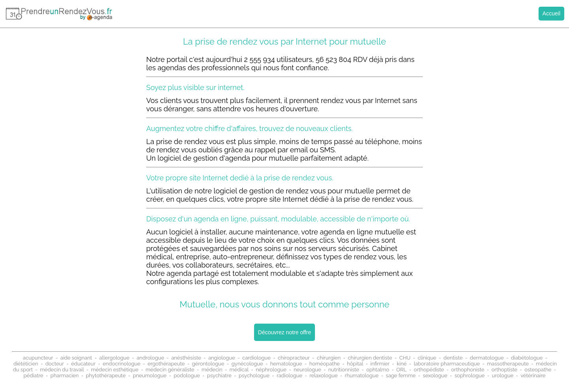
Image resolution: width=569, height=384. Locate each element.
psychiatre (219, 375)
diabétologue (527, 358)
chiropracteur (294, 358)
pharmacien (65, 375)
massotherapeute (508, 364)
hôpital (355, 364)
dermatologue (487, 358)
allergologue (114, 358)
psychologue (254, 375)
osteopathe (537, 370)
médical (239, 370)
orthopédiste (429, 370)
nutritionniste (343, 370)
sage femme (401, 375)
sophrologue (469, 375)
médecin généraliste (170, 370)
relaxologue (323, 375)
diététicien (25, 364)
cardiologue (256, 358)
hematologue (286, 364)
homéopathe (324, 364)
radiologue (289, 375)
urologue (502, 375)
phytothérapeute (106, 375)
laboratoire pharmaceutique (447, 364)
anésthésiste (186, 358)
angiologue (221, 358)
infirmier (379, 364)
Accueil (551, 13)
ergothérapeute (166, 364)
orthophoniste (467, 370)
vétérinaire (532, 375)
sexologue (435, 375)
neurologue (307, 370)
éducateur (83, 364)
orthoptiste (504, 370)
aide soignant (76, 358)
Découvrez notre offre (284, 332)
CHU (404, 358)
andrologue (150, 358)
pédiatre (33, 375)
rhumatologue (362, 375)
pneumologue (149, 375)
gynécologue (247, 364)
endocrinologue (122, 364)
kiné (402, 364)
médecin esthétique (114, 370)
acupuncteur (38, 358)
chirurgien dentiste (370, 358)
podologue (187, 375)
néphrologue (271, 370)
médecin (212, 370)
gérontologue (208, 364)
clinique (427, 358)
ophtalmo (377, 370)
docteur (54, 364)
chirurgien (329, 358)
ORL (401, 370)
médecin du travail (62, 370)
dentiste (453, 358)
